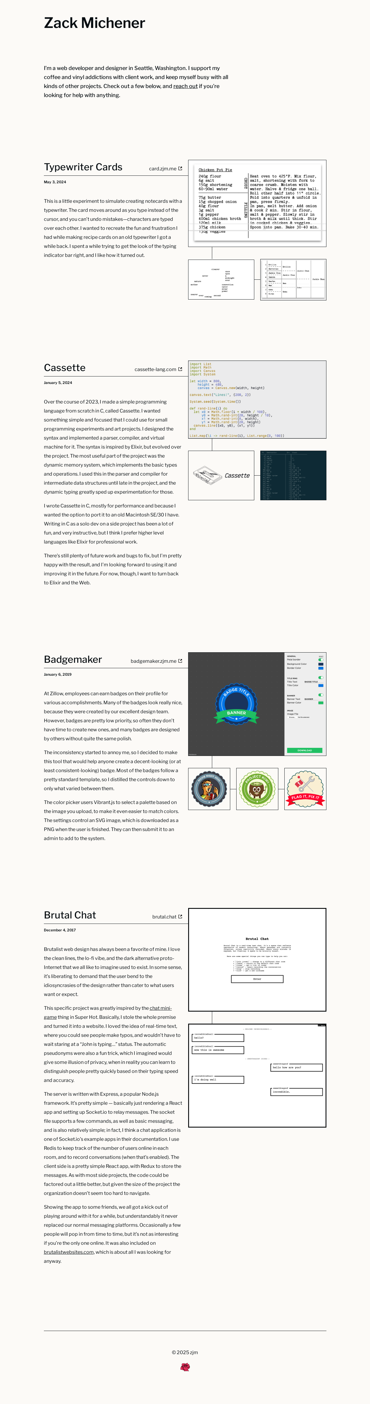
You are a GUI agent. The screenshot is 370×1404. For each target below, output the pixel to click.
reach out (185, 86)
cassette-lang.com (158, 369)
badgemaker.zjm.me (156, 661)
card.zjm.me (165, 169)
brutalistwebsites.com (69, 1252)
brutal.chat (167, 917)
